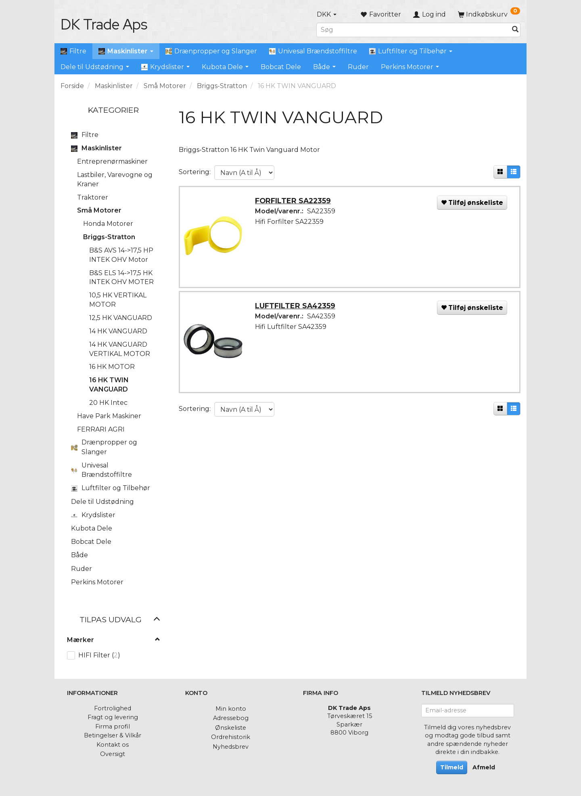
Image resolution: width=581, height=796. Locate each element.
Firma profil (112, 726)
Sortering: (195, 172)
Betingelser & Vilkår (112, 735)
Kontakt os (112, 744)
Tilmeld (451, 767)
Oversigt (112, 754)
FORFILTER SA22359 (294, 202)
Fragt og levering (113, 717)
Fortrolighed (112, 708)
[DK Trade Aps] (104, 24)
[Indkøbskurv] (489, 14)
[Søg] (515, 29)
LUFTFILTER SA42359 (296, 308)
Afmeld (483, 767)
